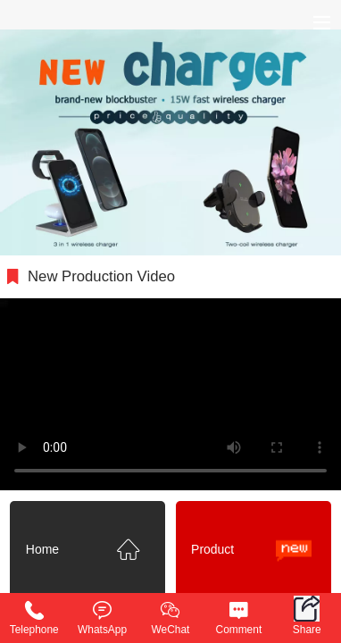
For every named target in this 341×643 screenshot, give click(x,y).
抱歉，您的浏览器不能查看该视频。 (170, 394)
